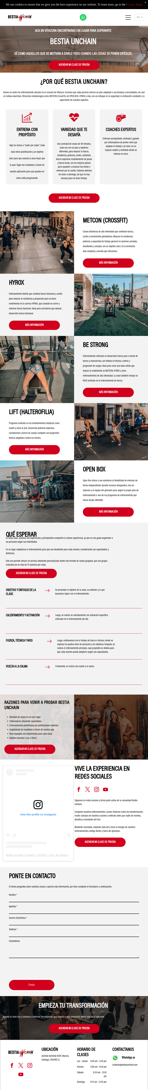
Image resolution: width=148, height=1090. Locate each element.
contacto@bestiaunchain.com (124, 1065)
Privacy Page (133, 4)
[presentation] (36, 969)
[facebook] (79, 790)
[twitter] (88, 790)
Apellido (13, 906)
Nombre (13, 895)
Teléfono (13, 929)
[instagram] (96, 790)
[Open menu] (128, 17)
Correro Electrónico (18, 918)
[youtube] (105, 790)
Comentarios (14, 941)
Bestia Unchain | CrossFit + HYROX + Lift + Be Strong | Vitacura (42, 855)
